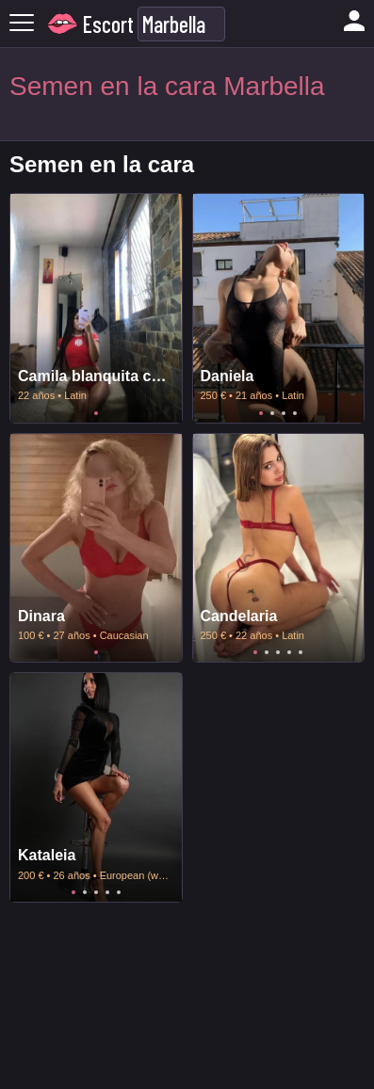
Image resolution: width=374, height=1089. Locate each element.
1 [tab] (96, 413)
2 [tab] (272, 413)
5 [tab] (300, 652)
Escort (108, 24)
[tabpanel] (96, 308)
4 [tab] (295, 413)
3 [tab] (283, 413)
